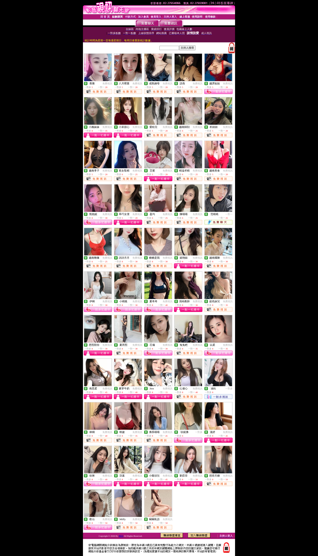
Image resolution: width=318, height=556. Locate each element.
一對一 (229, 214)
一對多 (229, 388)
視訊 (121, 536)
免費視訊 (107, 83)
